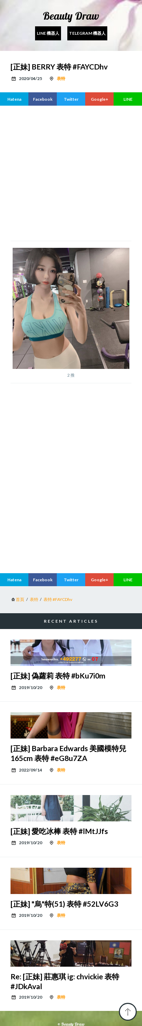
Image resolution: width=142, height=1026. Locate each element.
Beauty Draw (71, 16)
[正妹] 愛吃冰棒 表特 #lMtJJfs (59, 831)
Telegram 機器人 (87, 33)
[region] (76, 172)
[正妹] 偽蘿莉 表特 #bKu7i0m (58, 675)
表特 (61, 78)
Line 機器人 (48, 33)
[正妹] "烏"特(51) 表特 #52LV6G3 (64, 903)
